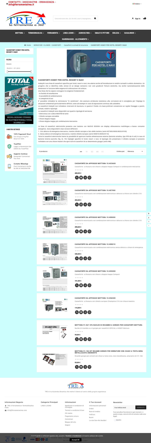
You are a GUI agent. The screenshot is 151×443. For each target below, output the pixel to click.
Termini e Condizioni (73, 436)
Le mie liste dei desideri (97, 420)
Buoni (91, 417)
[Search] (95, 18)
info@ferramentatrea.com (17, 410)
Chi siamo (68, 413)
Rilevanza (135, 151)
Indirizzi (92, 414)
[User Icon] (136, 19)
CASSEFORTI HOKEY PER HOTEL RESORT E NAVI (18, 51)
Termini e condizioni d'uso (74, 410)
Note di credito (94, 411)
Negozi (67, 425)
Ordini (91, 408)
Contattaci (69, 419)
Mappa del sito (70, 422)
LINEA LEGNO (46, 405)
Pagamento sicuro (72, 416)
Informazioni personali (97, 405)
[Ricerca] (72, 18)
